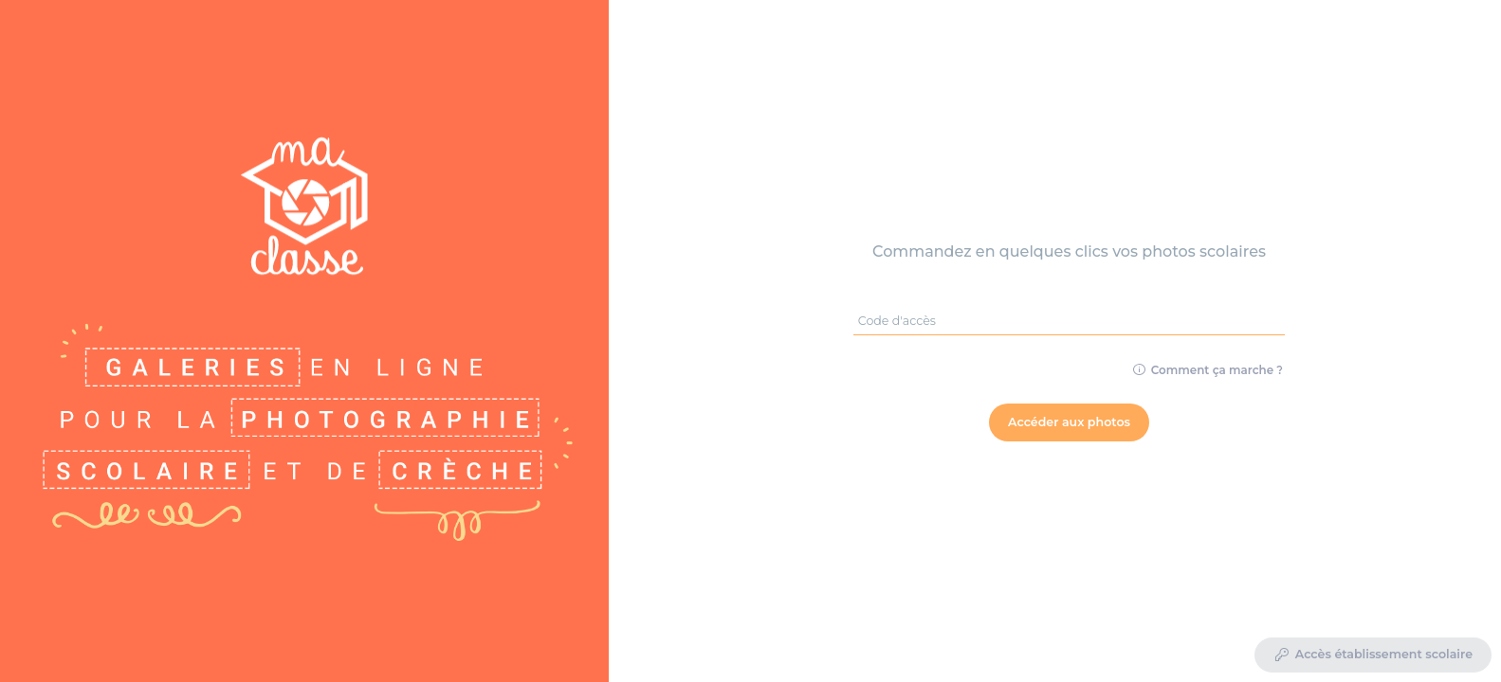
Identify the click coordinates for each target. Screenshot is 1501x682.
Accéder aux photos (1069, 422)
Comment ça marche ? (1207, 370)
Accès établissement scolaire (1373, 655)
